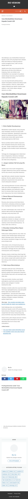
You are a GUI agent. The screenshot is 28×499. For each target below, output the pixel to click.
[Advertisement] (14, 41)
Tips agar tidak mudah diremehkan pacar (14, 330)
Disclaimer (10, 493)
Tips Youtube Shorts (8, 479)
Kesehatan (6, 474)
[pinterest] (17, 378)
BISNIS (12, 471)
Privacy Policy (17, 493)
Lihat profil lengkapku (14, 460)
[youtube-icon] (14, 6)
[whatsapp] (23, 378)
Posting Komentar (6, 24)
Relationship (13, 477)
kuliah (5, 485)
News (4, 477)
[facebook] (5, 378)
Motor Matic (16, 474)
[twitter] (11, 378)
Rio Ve (14, 455)
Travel (17, 479)
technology (13, 485)
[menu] (2, 11)
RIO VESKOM (14, 3)
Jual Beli (20, 471)
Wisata (5, 482)
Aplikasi (5, 471)
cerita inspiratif (14, 482)
